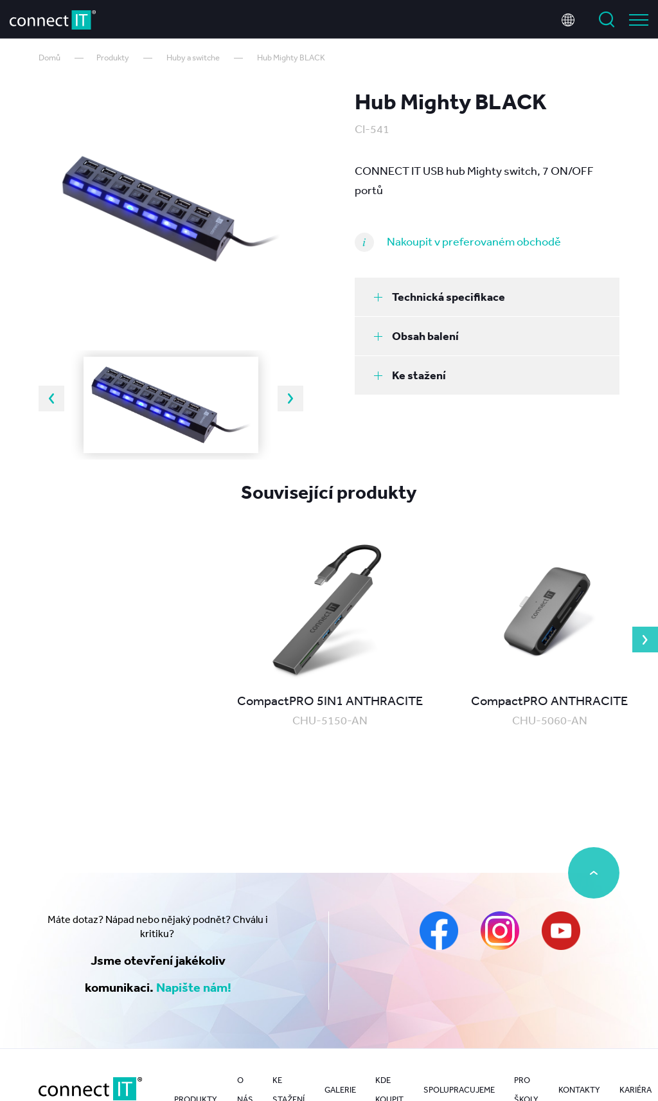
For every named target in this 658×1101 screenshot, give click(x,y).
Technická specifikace (439, 296)
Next (290, 398)
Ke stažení (410, 375)
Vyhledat (606, 18)
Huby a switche (193, 57)
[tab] (487, 297)
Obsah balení (416, 335)
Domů (49, 57)
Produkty (112, 57)
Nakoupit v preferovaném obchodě (474, 241)
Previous (51, 398)
